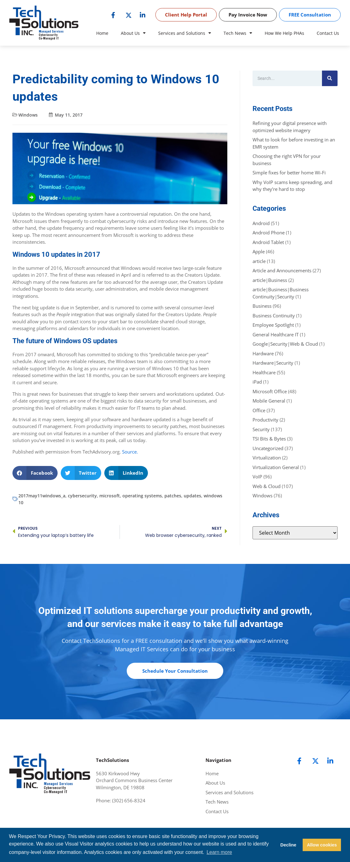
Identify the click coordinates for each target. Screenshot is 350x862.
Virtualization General (276, 467)
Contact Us (328, 33)
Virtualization (267, 457)
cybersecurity (82, 496)
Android (261, 223)
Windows (28, 115)
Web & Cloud (267, 486)
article (259, 261)
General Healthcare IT (276, 334)
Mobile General (269, 401)
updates (192, 496)
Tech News (238, 33)
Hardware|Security (273, 363)
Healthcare (264, 372)
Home (102, 33)
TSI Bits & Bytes (269, 439)
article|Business (270, 280)
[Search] (330, 78)
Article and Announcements (282, 270)
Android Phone (269, 232)
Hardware (263, 353)
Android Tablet (268, 242)
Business (262, 306)
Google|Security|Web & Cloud (285, 344)
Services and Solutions (184, 33)
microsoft (109, 496)
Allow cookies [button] (322, 844)
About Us (133, 33)
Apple (259, 251)
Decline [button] (288, 844)
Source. (130, 452)
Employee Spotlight (273, 325)
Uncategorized (268, 448)
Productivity (265, 420)
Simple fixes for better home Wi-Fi (289, 172)
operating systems (142, 496)
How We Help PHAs (284, 33)
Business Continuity (274, 315)
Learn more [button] (219, 852)
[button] (35, 473)
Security (261, 429)
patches (172, 496)
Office (259, 410)
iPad (257, 382)
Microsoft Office (270, 391)
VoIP (257, 476)
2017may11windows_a (41, 496)
